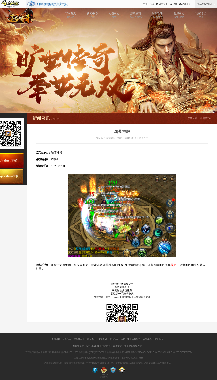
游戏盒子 (186, 4)
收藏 (175, 4)
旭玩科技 (158, 339)
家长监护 (117, 346)
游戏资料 (135, 13)
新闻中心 (92, 13)
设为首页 (163, 4)
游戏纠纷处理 (92, 346)
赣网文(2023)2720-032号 (94, 352)
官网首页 (70, 13)
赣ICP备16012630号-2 (71, 352)
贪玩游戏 (136, 339)
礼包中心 (114, 13)
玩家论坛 (200, 13)
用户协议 (106, 346)
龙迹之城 (102, 339)
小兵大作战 (90, 339)
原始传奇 (113, 339)
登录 (152, 4)
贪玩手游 (147, 339)
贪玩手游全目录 (204, 4)
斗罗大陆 (125, 339)
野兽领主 (78, 339)
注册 (145, 4)
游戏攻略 (157, 13)
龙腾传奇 (66, 339)
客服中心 (179, 13)
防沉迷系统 (78, 346)
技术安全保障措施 (133, 346)
